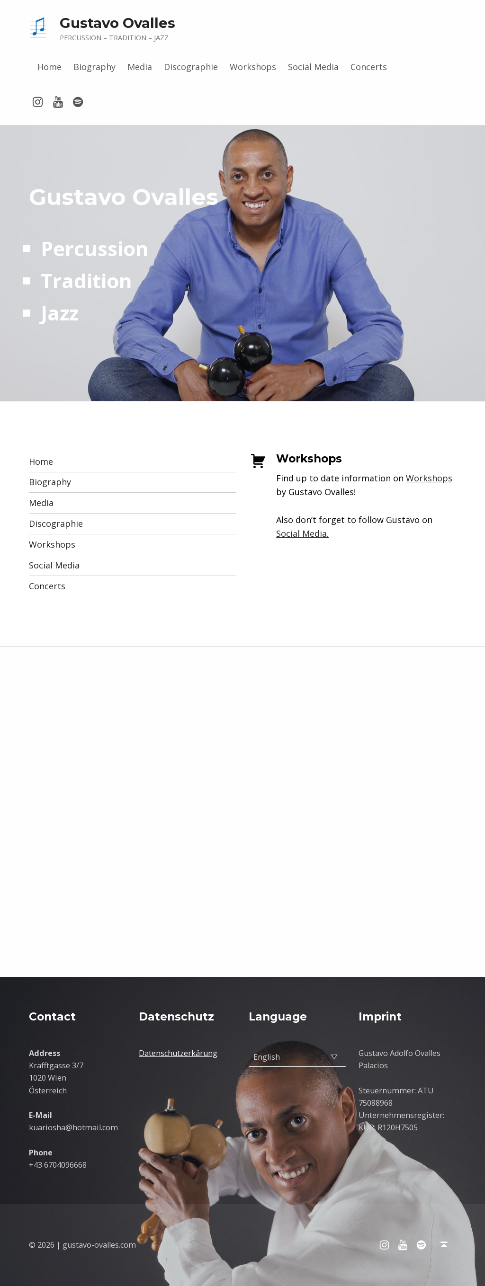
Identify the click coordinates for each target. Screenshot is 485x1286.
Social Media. (302, 533)
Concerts (368, 66)
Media (139, 66)
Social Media (313, 66)
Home (49, 66)
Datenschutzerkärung (178, 1053)
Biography (94, 66)
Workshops (253, 66)
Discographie (191, 66)
